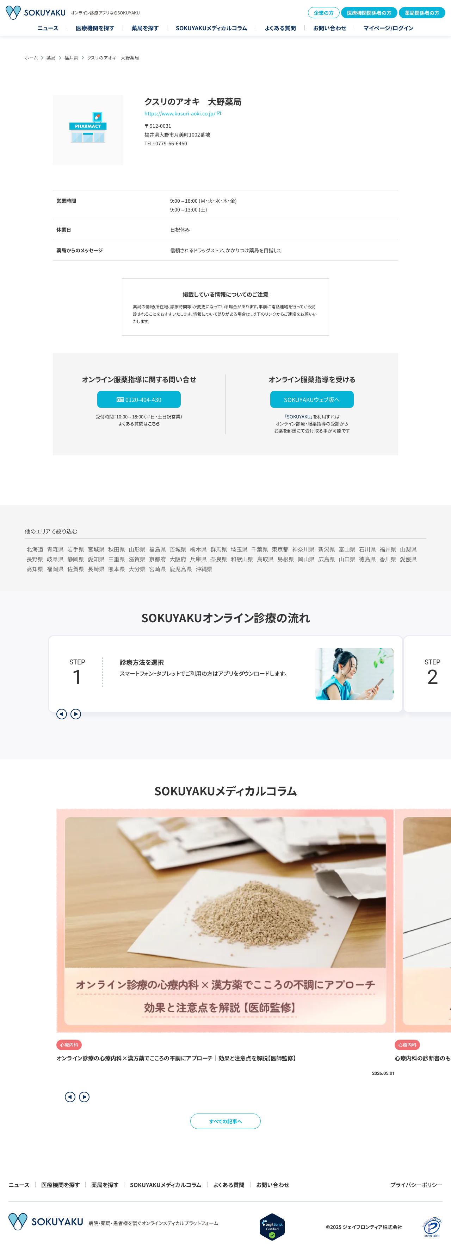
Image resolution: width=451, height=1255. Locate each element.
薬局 (51, 57)
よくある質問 (280, 28)
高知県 (34, 569)
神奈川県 (303, 549)
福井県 (71, 57)
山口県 (347, 559)
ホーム (31, 57)
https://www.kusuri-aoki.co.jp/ (179, 113)
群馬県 (218, 549)
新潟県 (326, 549)
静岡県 (75, 559)
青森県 (55, 549)
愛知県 (96, 559)
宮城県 (96, 549)
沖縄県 (204, 569)
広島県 (326, 559)
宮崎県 (157, 569)
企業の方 (324, 12)
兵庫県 (198, 559)
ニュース (47, 28)
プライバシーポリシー (416, 1184)
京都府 (157, 559)
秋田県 (116, 549)
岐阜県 (55, 559)
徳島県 (367, 559)
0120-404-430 (143, 399)
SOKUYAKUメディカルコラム (211, 28)
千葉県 (259, 549)
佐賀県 (75, 569)
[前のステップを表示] (61, 714)
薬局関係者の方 (422, 12)
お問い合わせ (329, 28)
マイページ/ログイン (389, 28)
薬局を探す (145, 28)
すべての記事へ (225, 1121)
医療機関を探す (95, 28)
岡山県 (306, 559)
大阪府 (177, 559)
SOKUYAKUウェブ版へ (312, 399)
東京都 (280, 549)
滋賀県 (137, 559)
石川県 (367, 549)
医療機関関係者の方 (369, 12)
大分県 (137, 569)
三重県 (116, 559)
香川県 (387, 559)
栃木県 (198, 549)
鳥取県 (265, 559)
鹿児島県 (180, 569)
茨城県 (177, 549)
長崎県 (96, 569)
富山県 (347, 549)
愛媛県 (408, 559)
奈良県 (218, 559)
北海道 (34, 549)
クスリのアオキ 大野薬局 (113, 57)
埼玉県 (239, 549)
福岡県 (55, 569)
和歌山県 (242, 559)
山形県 (137, 549)
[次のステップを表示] (75, 714)
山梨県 (408, 549)
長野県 (34, 559)
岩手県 (75, 549)
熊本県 (116, 569)
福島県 (157, 549)
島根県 (285, 559)
